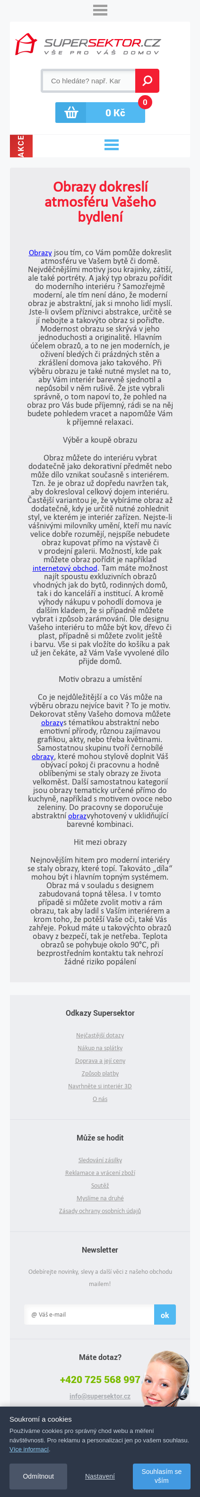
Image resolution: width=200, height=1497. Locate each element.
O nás (100, 1099)
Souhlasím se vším (161, 1476)
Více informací (29, 1449)
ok (165, 1315)
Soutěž (100, 1185)
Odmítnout (38, 1476)
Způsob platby (100, 1073)
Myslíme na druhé (100, 1198)
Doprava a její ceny (100, 1061)
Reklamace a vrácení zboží (100, 1173)
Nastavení (100, 1476)
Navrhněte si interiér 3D (100, 1086)
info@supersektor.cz (100, 1396)
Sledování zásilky (100, 1160)
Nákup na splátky (100, 1048)
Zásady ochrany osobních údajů (100, 1211)
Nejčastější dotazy (100, 1035)
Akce (21, 146)
